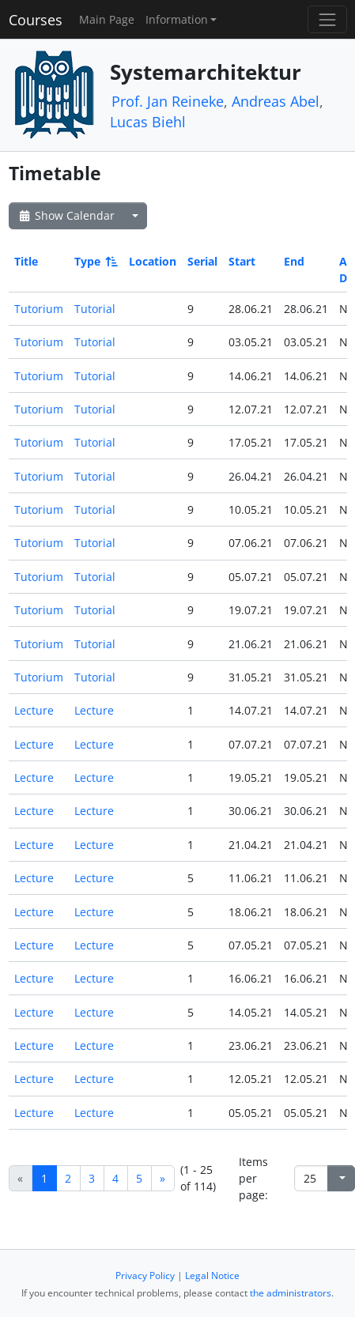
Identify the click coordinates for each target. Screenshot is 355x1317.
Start (241, 261)
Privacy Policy (145, 1275)
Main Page (106, 19)
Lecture (34, 710)
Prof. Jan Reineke (167, 101)
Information (176, 19)
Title (26, 261)
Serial (202, 261)
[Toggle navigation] (327, 19)
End (294, 261)
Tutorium (38, 308)
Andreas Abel (275, 101)
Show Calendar (66, 215)
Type (94, 261)
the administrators (290, 1293)
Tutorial (94, 308)
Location (152, 261)
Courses (35, 19)
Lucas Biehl (148, 121)
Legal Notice (212, 1275)
